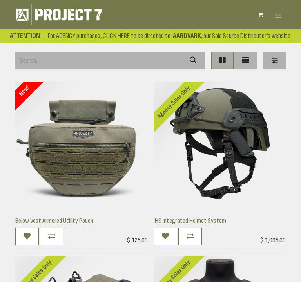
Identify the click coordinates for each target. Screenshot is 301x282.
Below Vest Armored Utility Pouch (54, 221)
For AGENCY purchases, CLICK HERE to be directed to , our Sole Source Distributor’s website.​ (151, 36)
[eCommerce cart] (260, 15)
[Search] (193, 60)
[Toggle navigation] (278, 14)
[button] (27, 236)
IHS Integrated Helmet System (190, 221)
